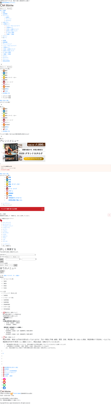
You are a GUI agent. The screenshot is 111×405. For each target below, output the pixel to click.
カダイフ (5, 236)
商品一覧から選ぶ (4, 100)
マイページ (8, 19)
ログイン (5, 56)
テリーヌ (5, 241)
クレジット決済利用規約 (10, 370)
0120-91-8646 (15, 393)
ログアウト (5, 57)
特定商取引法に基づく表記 (10, 367)
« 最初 (4, 275)
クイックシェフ (7, 222)
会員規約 (6, 369)
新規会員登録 (6, 61)
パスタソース (6, 227)
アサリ (4, 238)
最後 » (17, 275)
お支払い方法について (11, 31)
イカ (4, 239)
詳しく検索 (3, 10)
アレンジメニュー (7, 44)
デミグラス (5, 232)
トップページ (6, 203)
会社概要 (6, 374)
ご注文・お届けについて (12, 29)
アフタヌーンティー (8, 226)
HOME (4, 40)
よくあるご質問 (10, 32)
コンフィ (5, 229)
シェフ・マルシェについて (13, 25)
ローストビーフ (7, 224)
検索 (2, 261)
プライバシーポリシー (9, 372)
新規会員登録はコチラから (7, 2)
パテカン (5, 231)
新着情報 (5, 42)
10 (13, 275)
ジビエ (4, 234)
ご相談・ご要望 (10, 34)
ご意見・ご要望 (7, 376)
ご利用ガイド (9, 27)
